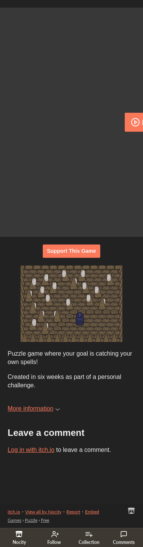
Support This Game (71, 251)
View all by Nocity (43, 512)
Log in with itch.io (31, 450)
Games (14, 520)
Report (73, 512)
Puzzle (31, 520)
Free (45, 520)
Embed (92, 512)
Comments (124, 538)
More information (34, 408)
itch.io (14, 512)
